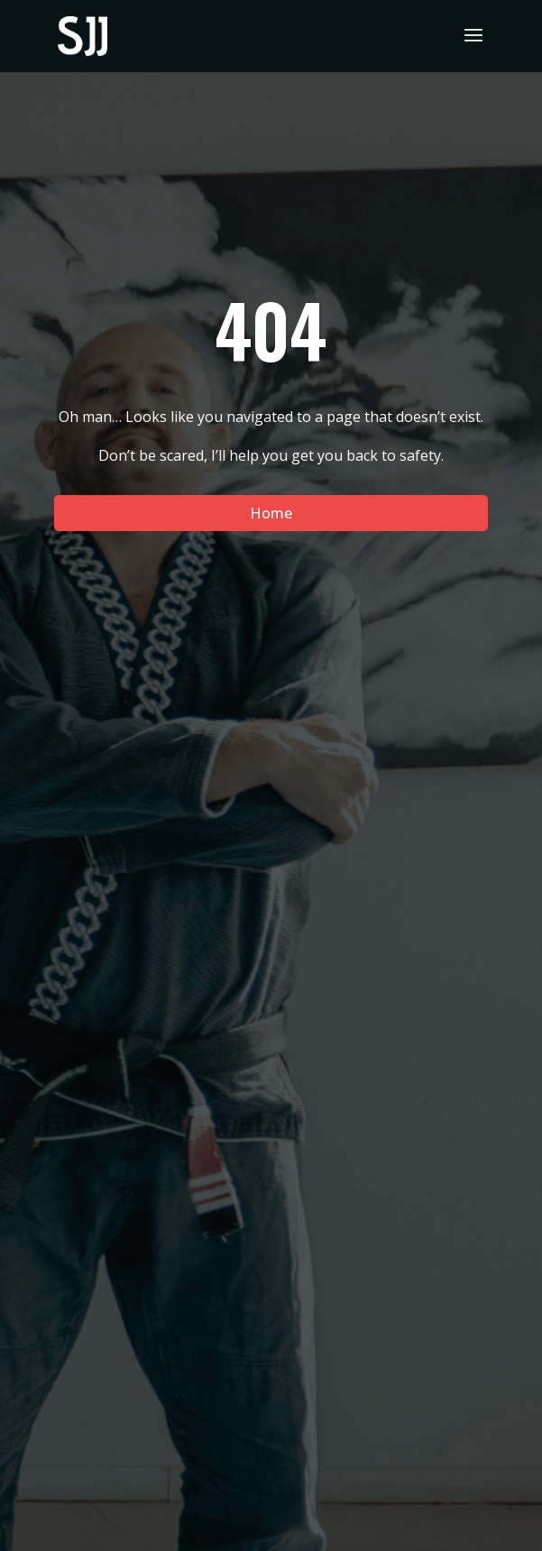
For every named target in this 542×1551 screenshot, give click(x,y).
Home (271, 513)
